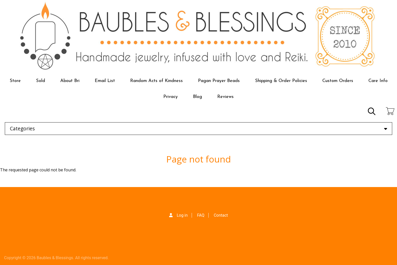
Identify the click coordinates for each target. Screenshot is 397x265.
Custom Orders (337, 80)
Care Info (378, 80)
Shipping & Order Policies (281, 80)
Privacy (170, 96)
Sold (40, 80)
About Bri (70, 80)
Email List (105, 80)
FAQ (200, 215)
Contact (221, 215)
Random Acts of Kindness (156, 80)
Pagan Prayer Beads (219, 80)
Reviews (225, 96)
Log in (182, 215)
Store (15, 80)
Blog (197, 96)
